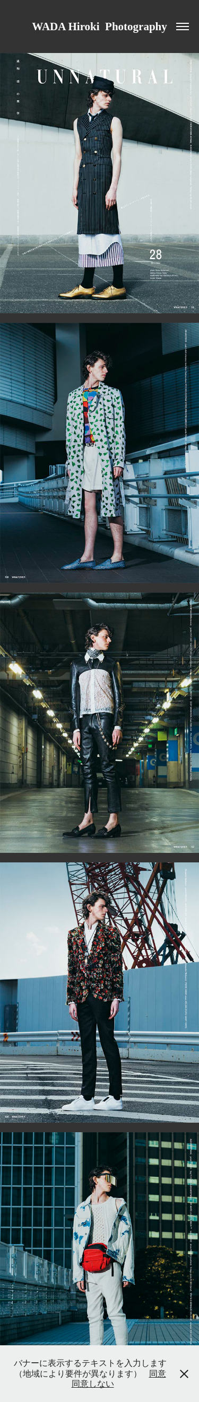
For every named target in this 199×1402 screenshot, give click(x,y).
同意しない (93, 1383)
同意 (157, 1373)
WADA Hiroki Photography (99, 26)
